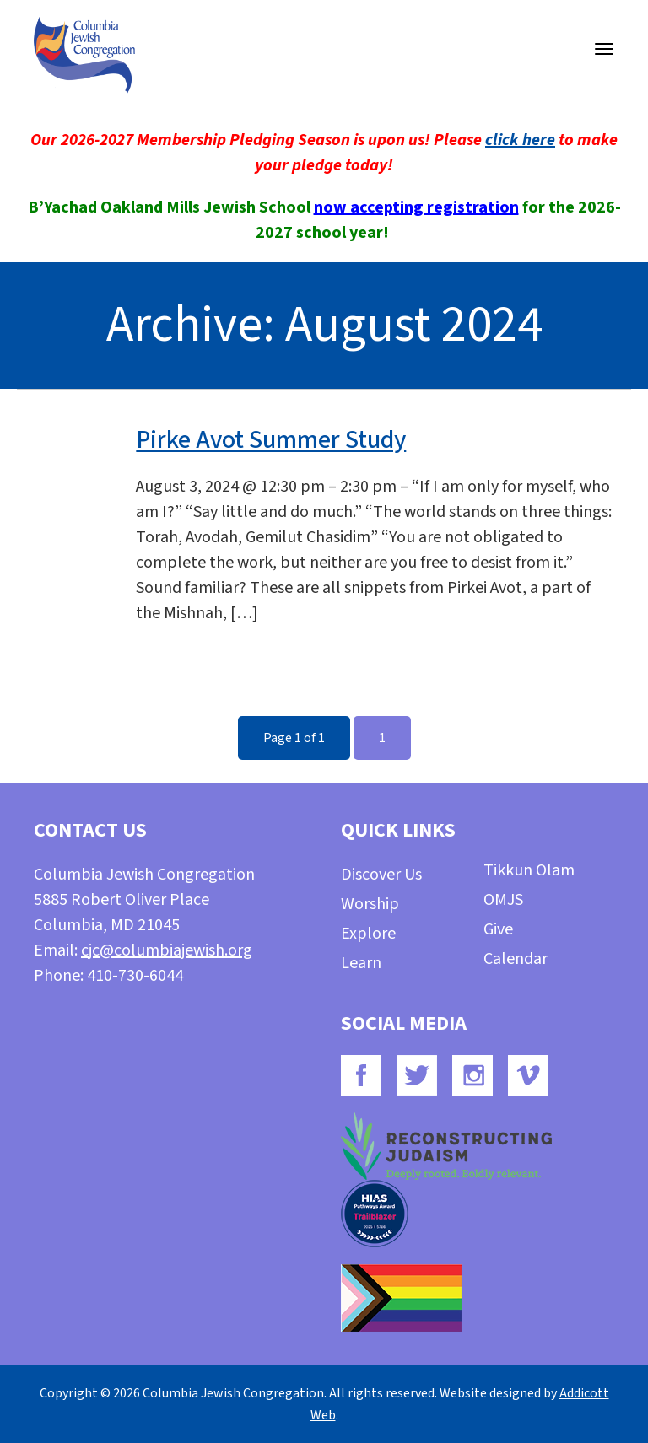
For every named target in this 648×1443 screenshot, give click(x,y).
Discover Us (381, 874)
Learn (361, 963)
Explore (368, 933)
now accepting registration (416, 207)
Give (498, 929)
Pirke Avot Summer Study (271, 440)
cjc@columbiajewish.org (166, 950)
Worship (370, 904)
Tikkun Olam (529, 870)
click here (520, 140)
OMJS (503, 900)
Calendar (515, 959)
